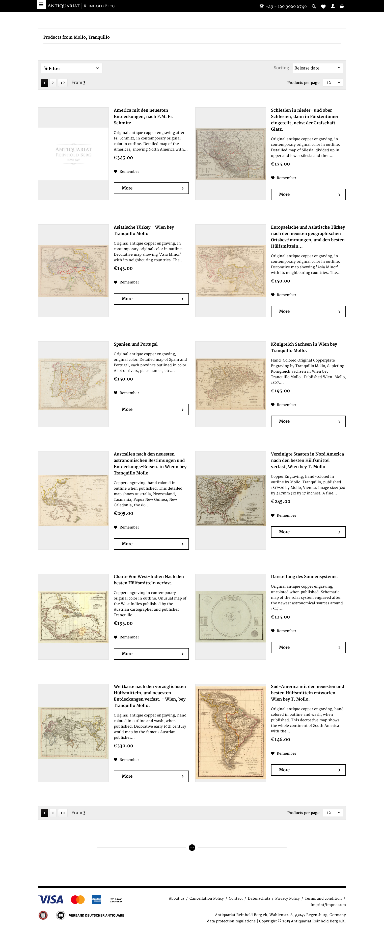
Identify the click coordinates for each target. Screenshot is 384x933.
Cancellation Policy (206, 898)
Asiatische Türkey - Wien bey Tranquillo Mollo (144, 230)
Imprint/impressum (328, 905)
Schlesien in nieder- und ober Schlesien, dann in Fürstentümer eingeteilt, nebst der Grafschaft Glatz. (304, 120)
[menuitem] (333, 6)
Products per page (303, 83)
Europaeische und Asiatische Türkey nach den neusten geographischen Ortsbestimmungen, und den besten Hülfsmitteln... (308, 237)
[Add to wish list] (126, 172)
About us (176, 898)
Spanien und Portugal (136, 344)
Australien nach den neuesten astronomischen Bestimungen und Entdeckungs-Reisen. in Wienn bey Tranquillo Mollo (150, 464)
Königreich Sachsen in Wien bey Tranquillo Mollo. (304, 347)
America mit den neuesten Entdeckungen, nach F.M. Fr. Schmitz (144, 117)
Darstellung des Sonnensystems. (304, 576)
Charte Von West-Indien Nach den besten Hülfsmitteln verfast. (149, 580)
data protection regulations (231, 921)
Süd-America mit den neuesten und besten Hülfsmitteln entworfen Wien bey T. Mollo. (307, 693)
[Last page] (63, 83)
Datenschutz (259, 898)
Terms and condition (323, 898)
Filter (72, 68)
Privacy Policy (287, 898)
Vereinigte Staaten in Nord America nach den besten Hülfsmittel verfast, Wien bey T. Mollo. (307, 460)
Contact (236, 898)
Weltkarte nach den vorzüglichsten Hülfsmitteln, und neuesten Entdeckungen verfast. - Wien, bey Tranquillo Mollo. (150, 696)
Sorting (281, 67)
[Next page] (53, 83)
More (152, 188)
